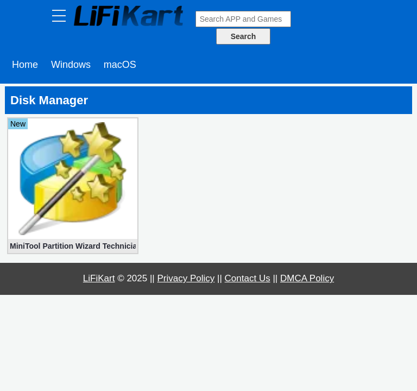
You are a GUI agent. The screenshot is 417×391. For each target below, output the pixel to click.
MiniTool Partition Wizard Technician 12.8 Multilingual (73, 246)
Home (25, 64)
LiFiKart (99, 278)
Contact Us (247, 278)
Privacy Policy (186, 278)
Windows (71, 64)
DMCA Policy (307, 278)
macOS (120, 64)
